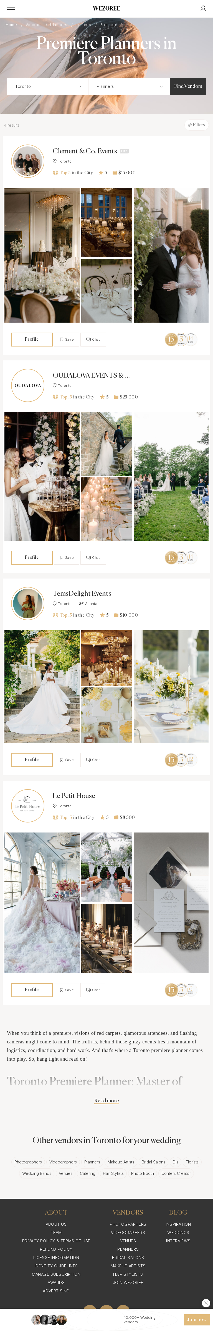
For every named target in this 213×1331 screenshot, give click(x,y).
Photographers (28, 1162)
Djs (175, 1162)
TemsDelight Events (82, 593)
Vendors (34, 24)
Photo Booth (142, 1173)
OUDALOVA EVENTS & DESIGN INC (91, 376)
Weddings (178, 1232)
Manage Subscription (56, 1274)
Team (56, 1232)
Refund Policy (56, 1249)
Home (12, 24)
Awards (56, 1282)
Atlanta (87, 603)
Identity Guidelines (56, 1265)
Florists (192, 1162)
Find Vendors (188, 86)
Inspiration (178, 1224)
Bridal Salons (153, 1162)
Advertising (56, 1290)
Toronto (84, 24)
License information (56, 1257)
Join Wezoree (128, 1282)
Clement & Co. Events (85, 151)
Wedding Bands (36, 1173)
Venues (65, 1173)
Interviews (178, 1240)
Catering (87, 1173)
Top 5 (61, 172)
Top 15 (62, 396)
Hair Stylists (113, 1173)
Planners (59, 24)
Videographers (63, 1162)
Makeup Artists (121, 1162)
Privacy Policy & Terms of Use (56, 1240)
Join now (196, 1320)
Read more (106, 1100)
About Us (56, 1224)
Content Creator (176, 1173)
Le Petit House (74, 796)
